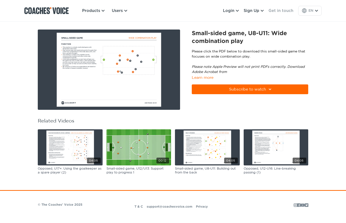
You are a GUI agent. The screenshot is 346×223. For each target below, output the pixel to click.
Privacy (202, 206)
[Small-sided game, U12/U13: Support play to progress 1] (138, 170)
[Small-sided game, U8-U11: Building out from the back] (207, 170)
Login (231, 11)
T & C (139, 206)
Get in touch (281, 11)
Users (119, 11)
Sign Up (254, 11)
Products (93, 11)
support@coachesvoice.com (169, 206)
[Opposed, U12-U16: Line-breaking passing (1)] (276, 170)
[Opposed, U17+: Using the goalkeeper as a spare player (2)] (70, 170)
